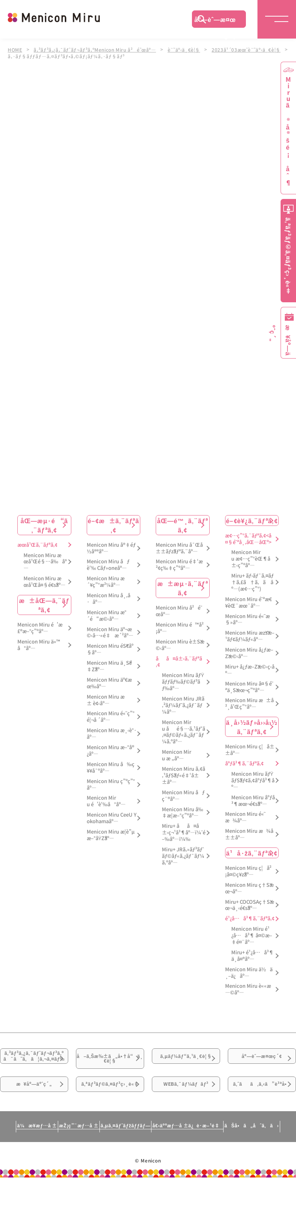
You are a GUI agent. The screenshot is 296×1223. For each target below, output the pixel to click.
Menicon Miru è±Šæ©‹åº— (180, 645)
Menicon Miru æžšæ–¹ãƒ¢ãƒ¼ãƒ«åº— (249, 636)
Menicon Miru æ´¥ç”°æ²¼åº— (105, 581)
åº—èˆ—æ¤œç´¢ (215, 21)
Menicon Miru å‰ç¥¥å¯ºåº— (111, 767)
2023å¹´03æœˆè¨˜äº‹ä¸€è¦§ (251, 49)
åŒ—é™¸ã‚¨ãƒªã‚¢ (182, 525)
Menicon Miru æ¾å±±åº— (249, 834)
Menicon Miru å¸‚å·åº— (108, 598)
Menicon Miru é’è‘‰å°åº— (106, 801)
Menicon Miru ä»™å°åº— (38, 645)
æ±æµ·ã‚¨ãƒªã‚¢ (182, 588)
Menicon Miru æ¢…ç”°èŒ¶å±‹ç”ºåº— (250, 559)
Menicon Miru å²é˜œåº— (179, 611)
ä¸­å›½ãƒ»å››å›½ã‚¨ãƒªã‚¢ (252, 727)
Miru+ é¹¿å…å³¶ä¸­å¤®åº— (252, 955)
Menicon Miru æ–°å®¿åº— (110, 750)
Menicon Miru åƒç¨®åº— (183, 795)
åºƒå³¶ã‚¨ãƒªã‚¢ (244, 763)
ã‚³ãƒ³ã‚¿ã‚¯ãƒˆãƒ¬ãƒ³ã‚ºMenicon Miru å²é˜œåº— (97, 49)
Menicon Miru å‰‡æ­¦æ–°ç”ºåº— (182, 812)
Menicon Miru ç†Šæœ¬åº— (249, 888)
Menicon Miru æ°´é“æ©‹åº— (106, 615)
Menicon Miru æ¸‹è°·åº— (111, 733)
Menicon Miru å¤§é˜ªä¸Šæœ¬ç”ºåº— (249, 687)
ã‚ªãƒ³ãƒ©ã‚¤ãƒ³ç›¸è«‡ (110, 1119)
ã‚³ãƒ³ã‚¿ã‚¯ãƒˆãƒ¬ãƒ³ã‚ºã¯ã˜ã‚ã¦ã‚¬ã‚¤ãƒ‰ (34, 1071)
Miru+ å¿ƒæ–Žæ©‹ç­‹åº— (249, 670)
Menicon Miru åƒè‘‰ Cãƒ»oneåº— (108, 565)
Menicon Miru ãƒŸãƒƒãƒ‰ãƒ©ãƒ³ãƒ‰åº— (183, 682)
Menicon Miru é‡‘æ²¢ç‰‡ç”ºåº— (179, 565)
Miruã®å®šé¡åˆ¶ (288, 131)
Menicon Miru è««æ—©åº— (248, 989)
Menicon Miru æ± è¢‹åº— (105, 700)
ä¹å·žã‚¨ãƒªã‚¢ (252, 852)
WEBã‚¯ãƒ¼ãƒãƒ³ (186, 1114)
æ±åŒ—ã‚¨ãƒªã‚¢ (44, 605)
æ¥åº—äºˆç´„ (34, 1114)
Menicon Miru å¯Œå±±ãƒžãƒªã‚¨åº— (179, 548)
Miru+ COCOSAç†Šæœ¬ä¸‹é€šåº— (249, 905)
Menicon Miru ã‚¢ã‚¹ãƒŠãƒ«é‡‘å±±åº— (183, 775)
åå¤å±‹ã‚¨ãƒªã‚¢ (179, 662)
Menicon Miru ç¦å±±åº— (249, 749)
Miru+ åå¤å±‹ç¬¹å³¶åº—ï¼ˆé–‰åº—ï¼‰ (183, 832)
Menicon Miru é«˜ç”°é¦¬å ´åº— (111, 717)
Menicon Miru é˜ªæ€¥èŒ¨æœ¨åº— (248, 602)
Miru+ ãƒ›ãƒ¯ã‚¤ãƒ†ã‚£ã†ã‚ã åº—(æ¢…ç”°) (252, 582)
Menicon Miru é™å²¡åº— (180, 628)
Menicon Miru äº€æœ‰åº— (109, 683)
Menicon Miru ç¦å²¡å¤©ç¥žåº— (248, 871)
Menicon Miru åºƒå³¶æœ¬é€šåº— (253, 800)
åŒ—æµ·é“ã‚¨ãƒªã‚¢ (44, 525)
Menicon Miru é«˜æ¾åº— (245, 817)
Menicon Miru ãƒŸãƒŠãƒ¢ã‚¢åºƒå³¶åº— (252, 780)
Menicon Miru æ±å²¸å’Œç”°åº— (249, 704)
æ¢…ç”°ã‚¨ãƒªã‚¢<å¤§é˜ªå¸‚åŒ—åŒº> (248, 539)
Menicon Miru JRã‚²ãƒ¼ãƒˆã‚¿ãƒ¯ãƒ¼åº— (183, 705)
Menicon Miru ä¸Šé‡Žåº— (109, 666)
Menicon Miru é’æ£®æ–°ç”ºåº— (39, 628)
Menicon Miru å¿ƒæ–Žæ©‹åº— (249, 653)
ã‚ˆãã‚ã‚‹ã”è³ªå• (262, 1119)
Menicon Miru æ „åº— (176, 755)
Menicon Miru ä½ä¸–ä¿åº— (248, 972)
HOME (15, 49)
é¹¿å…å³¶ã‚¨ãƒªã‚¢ (249, 918)
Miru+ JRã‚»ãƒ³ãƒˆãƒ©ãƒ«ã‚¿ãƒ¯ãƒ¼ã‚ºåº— (183, 856)
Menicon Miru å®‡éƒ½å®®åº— (111, 548)
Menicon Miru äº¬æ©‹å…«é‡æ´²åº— (110, 632)
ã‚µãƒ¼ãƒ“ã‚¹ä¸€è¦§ (186, 1066)
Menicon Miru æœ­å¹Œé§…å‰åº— (45, 562)
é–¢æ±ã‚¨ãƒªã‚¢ (113, 525)
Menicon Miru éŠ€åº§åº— (110, 649)
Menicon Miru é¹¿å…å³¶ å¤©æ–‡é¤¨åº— (251, 935)
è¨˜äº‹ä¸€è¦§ (188, 49)
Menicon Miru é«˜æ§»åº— (247, 619)
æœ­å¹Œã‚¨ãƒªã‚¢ (37, 545)
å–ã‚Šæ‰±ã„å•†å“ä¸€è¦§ (110, 1066)
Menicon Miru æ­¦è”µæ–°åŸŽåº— (111, 835)
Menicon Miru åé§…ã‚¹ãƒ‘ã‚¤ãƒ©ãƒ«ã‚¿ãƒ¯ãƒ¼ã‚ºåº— (183, 732)
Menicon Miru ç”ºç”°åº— (111, 784)
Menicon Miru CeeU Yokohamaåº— (111, 818)
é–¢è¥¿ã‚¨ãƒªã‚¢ (252, 520)
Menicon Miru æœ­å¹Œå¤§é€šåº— (45, 581)
